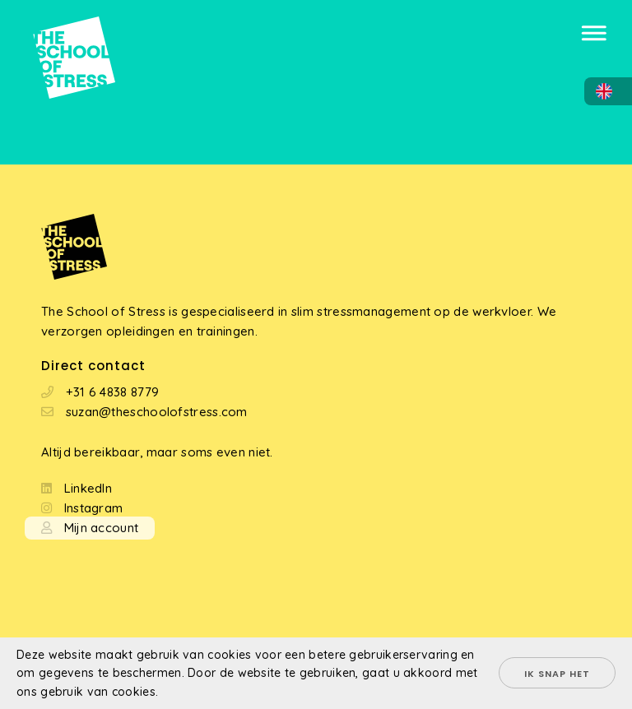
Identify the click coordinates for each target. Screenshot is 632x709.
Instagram (93, 508)
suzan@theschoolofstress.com (157, 411)
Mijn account (101, 527)
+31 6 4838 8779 (113, 392)
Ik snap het (557, 673)
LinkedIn (88, 488)
